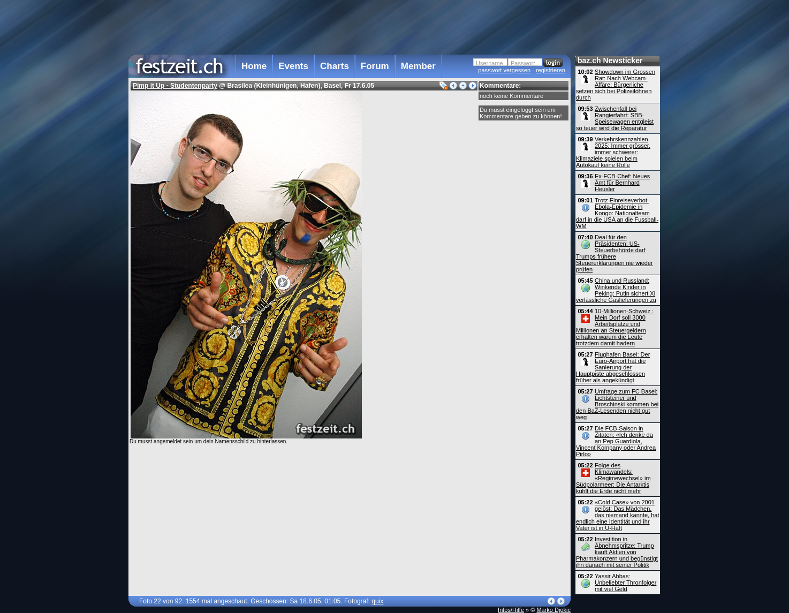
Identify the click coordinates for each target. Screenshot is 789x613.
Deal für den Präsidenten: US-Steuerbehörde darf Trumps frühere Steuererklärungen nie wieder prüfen (614, 253)
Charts (334, 66)
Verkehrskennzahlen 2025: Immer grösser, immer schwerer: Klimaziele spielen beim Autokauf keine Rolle (613, 152)
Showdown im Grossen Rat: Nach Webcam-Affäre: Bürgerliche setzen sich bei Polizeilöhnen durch (615, 85)
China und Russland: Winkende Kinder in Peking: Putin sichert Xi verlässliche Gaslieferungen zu (616, 290)
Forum (375, 66)
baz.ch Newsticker (610, 60)
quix (377, 601)
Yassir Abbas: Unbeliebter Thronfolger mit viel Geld (625, 582)
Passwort (523, 63)
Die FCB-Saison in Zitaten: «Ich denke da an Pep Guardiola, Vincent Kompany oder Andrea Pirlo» (616, 441)
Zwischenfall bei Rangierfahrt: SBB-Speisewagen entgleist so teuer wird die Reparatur (615, 118)
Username (489, 63)
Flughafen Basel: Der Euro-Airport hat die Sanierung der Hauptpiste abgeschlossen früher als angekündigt (613, 367)
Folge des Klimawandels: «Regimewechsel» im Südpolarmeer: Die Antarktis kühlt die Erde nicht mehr (613, 478)
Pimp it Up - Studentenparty (175, 85)
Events (293, 66)
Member (418, 66)
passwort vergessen (504, 70)
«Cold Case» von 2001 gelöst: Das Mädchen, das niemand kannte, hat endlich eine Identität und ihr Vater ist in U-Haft (617, 515)
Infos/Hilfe (511, 610)
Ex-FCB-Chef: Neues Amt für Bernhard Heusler (622, 182)
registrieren (550, 70)
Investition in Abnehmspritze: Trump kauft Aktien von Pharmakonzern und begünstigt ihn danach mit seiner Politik (617, 552)
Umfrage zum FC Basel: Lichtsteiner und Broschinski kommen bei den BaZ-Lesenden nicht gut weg (617, 404)
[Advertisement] (349, 26)
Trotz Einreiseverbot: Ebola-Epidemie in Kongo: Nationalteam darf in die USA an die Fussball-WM (617, 213)
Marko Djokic (553, 610)
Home (254, 66)
